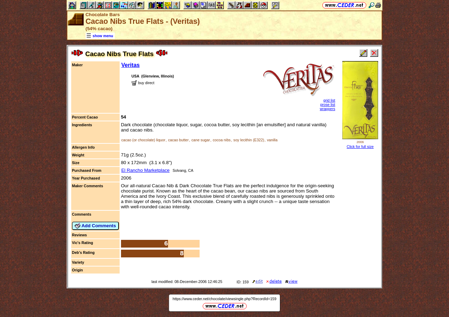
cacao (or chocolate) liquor (143, 140)
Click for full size (360, 146)
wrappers (327, 109)
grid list (329, 100)
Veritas (130, 65)
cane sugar (201, 140)
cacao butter (178, 140)
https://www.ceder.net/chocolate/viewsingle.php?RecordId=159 (224, 299)
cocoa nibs (221, 140)
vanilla (272, 140)
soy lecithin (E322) (248, 140)
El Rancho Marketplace (145, 170)
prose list (327, 104)
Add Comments (95, 226)
